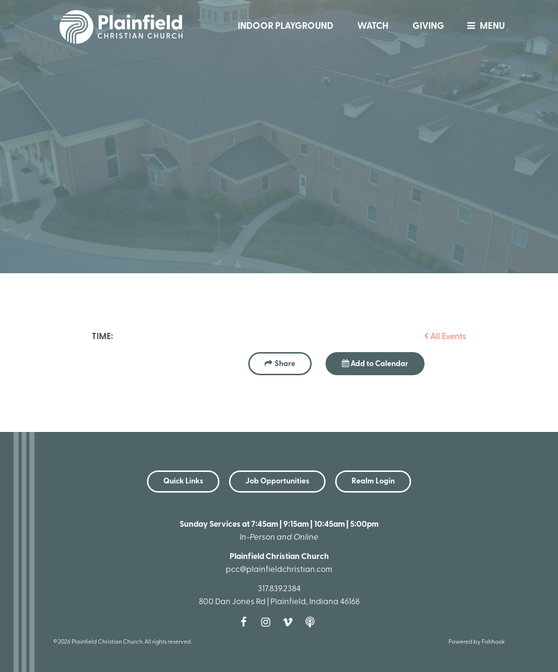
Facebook (246, 622)
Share (285, 364)
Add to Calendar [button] (375, 363)
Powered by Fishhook (477, 642)
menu (483, 26)
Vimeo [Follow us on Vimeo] (290, 622)
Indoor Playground (285, 26)
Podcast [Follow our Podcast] (312, 622)
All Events (445, 337)
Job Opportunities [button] (277, 481)
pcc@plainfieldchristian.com (279, 570)
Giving (428, 26)
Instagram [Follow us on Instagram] (268, 622)
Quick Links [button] (183, 481)
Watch (372, 26)
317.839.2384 (279, 589)
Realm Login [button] (373, 481)
